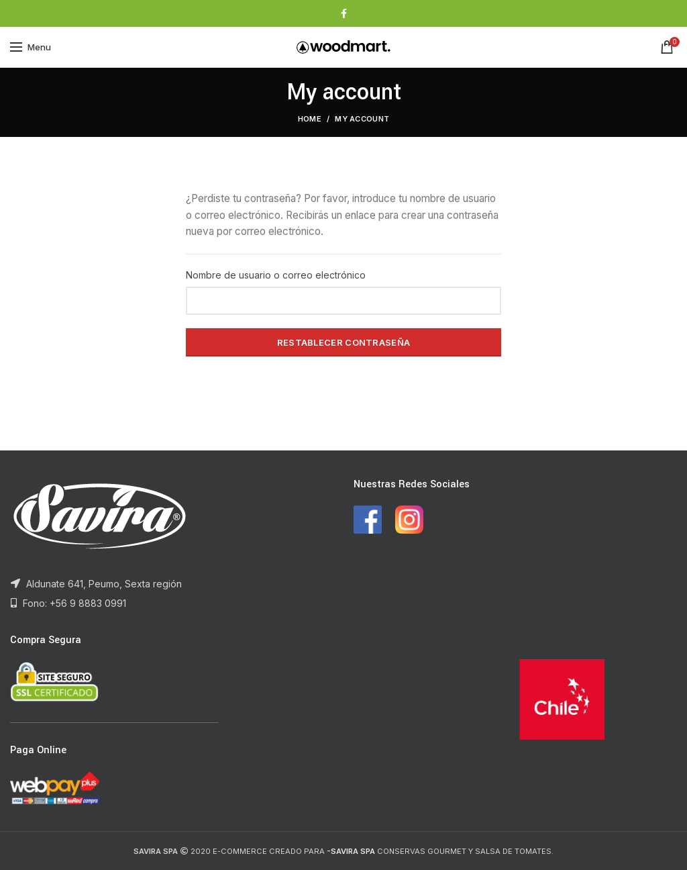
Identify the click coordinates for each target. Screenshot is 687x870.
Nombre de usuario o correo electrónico (276, 275)
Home (309, 119)
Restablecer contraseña (344, 342)
